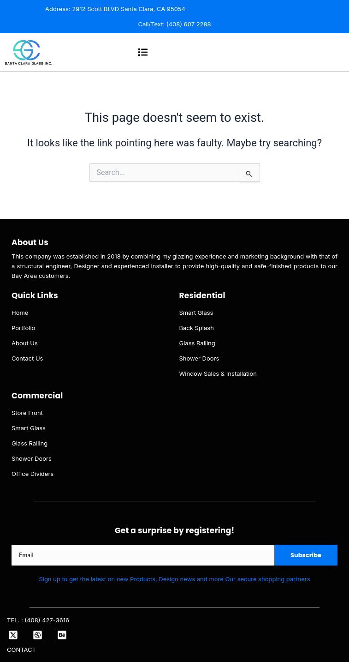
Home (20, 312)
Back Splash (196, 327)
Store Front (27, 412)
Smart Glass (196, 312)
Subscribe (305, 555)
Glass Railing (197, 343)
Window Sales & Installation (218, 373)
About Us (25, 343)
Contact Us (27, 358)
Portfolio (23, 327)
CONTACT (21, 649)
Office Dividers (32, 473)
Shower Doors (199, 358)
